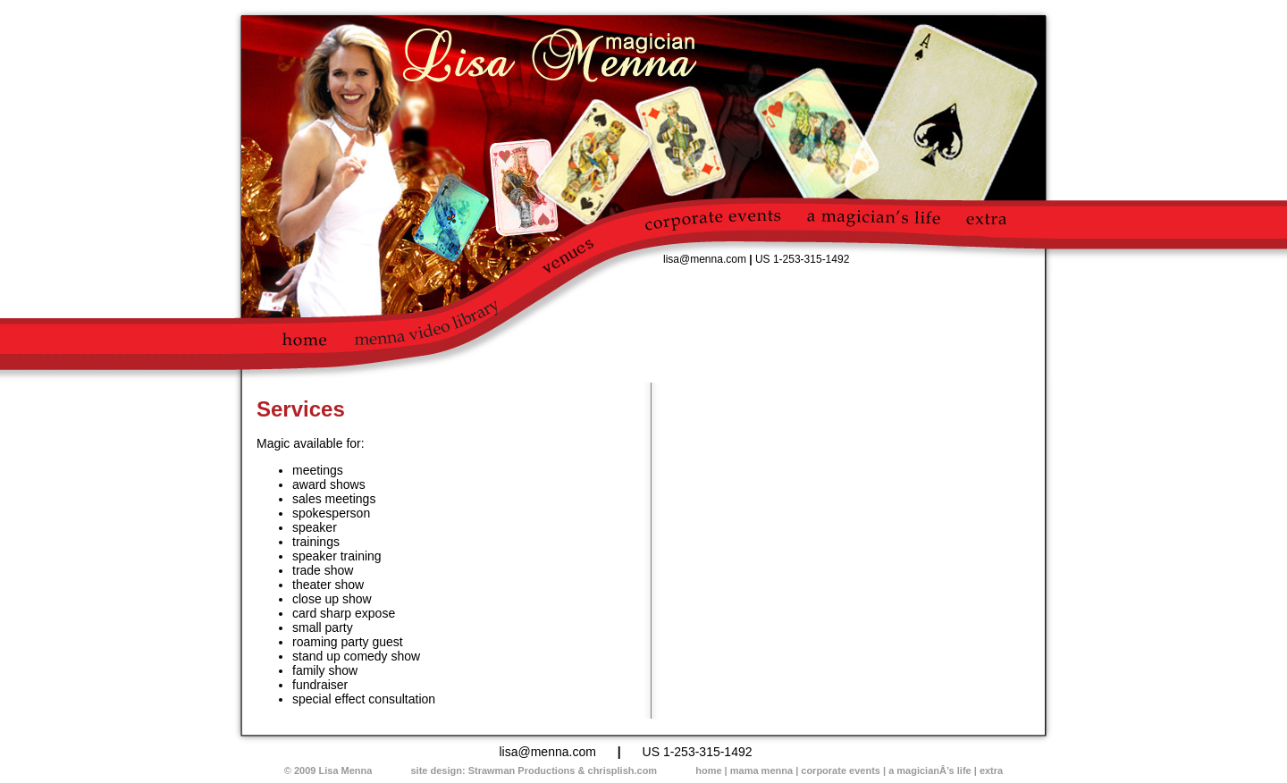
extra (991, 770)
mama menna (761, 770)
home (708, 770)
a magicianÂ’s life (930, 770)
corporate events (840, 770)
